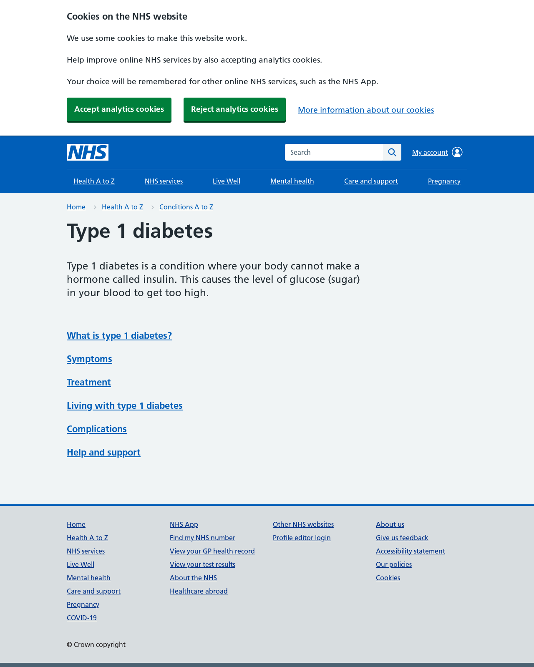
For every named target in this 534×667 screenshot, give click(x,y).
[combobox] (334, 152)
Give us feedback (402, 538)
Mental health (292, 181)
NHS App (184, 524)
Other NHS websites (303, 524)
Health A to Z (94, 181)
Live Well (226, 181)
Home (76, 207)
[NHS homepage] (87, 152)
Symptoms (89, 359)
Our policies (394, 564)
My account (437, 152)
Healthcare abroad (199, 591)
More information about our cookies (366, 110)
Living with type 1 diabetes (125, 405)
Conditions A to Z (186, 207)
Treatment (89, 382)
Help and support (104, 452)
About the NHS (193, 578)
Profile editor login (302, 538)
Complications (97, 429)
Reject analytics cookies (234, 109)
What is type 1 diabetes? (119, 335)
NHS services (164, 181)
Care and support (371, 181)
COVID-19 (82, 618)
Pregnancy (444, 181)
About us (390, 524)
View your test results (202, 564)
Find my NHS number (202, 538)
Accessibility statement (410, 551)
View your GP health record (212, 551)
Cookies (388, 578)
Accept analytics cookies (119, 109)
